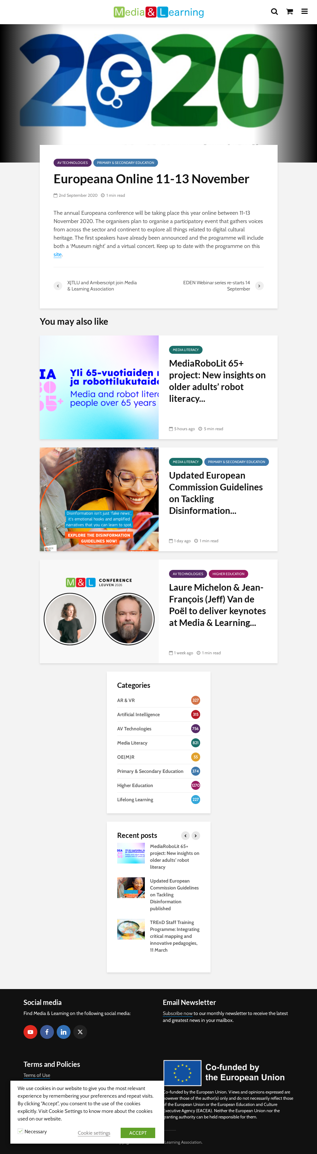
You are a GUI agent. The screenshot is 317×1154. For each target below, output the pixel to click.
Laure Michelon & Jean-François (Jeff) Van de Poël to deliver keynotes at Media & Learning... (217, 605)
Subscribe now (178, 1013)
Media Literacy (186, 350)
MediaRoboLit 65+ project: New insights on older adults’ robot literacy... (217, 381)
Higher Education (228, 574)
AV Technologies (72, 162)
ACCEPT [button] (138, 1133)
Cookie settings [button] (94, 1133)
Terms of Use (37, 1075)
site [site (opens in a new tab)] (58, 254)
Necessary (36, 1131)
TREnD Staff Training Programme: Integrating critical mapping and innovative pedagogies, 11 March (174, 936)
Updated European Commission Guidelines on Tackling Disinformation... (216, 493)
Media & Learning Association (175, 1142)
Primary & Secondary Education (125, 162)
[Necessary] (20, 1131)
